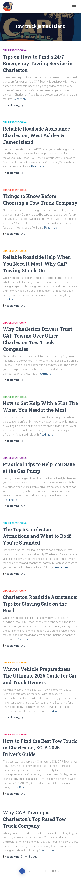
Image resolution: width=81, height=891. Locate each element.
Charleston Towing (15, 50)
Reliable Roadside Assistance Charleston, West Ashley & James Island (36, 135)
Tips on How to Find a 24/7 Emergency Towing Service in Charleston (38, 63)
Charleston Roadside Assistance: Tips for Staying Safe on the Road (40, 604)
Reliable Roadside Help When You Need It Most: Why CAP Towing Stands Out (37, 264)
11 (45, 871)
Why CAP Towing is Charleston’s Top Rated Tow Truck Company (34, 819)
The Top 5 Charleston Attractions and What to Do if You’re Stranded (37, 536)
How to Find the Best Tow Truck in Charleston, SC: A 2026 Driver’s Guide (40, 747)
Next (55, 871)
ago (23, 105)
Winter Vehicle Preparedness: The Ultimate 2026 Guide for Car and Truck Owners (39, 676)
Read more (19, 98)
